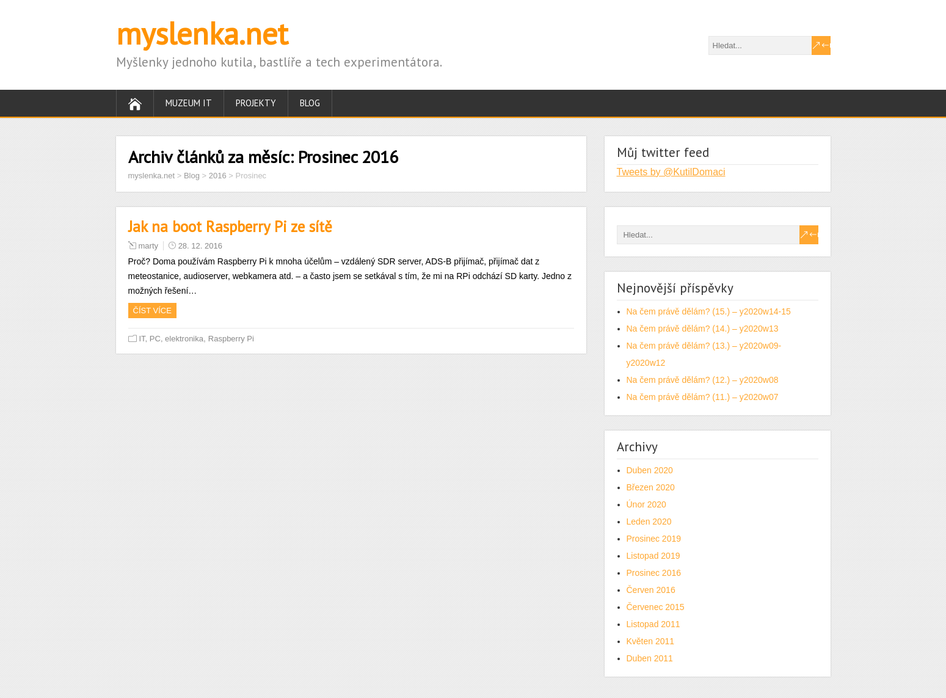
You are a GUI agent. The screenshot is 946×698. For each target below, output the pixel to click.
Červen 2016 (651, 590)
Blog (310, 103)
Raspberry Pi (231, 338)
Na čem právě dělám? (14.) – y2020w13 (703, 328)
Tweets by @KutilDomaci (671, 172)
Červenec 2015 (656, 607)
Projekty (256, 103)
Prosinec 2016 (654, 573)
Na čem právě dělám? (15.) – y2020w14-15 (709, 311)
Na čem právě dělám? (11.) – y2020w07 (703, 397)
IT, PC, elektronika (171, 338)
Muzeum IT (189, 103)
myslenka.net (202, 33)
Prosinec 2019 (654, 538)
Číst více (152, 310)
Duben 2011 (650, 658)
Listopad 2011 (653, 624)
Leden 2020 (649, 521)
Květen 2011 (651, 641)
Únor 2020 (646, 504)
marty (149, 245)
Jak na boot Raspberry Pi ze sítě (230, 226)
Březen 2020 (651, 487)
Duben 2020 (650, 470)
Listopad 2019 (653, 556)
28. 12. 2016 (200, 245)
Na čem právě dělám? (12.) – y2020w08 (703, 380)
